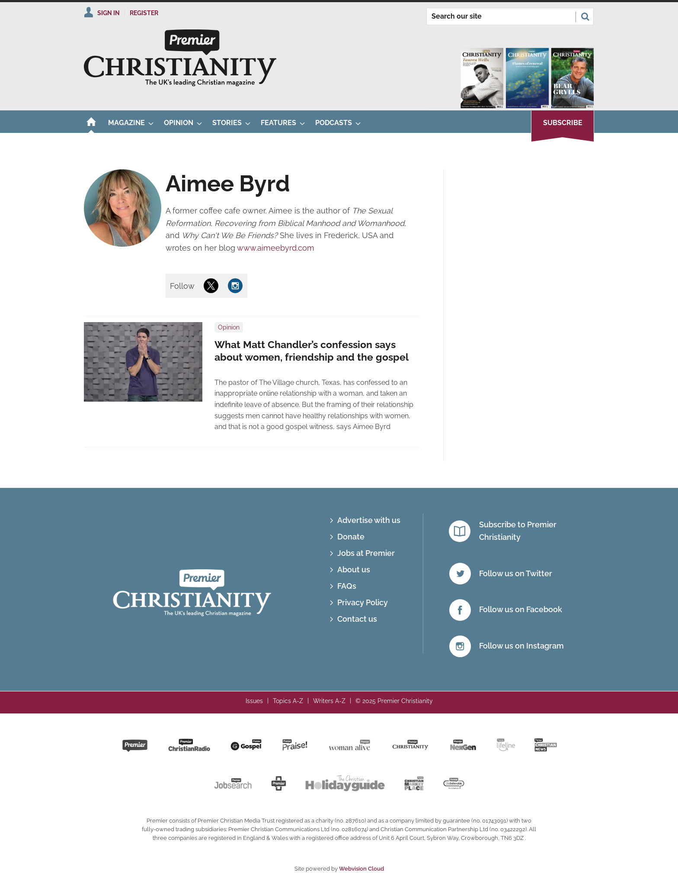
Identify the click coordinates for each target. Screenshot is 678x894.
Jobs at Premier (366, 553)
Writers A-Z (329, 700)
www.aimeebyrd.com (275, 247)
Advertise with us (368, 520)
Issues (254, 700)
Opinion (229, 327)
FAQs (346, 586)
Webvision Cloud (361, 868)
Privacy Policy (362, 602)
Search (585, 16)
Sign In (108, 13)
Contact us (357, 618)
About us (353, 569)
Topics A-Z (288, 700)
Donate (351, 536)
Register (144, 13)
